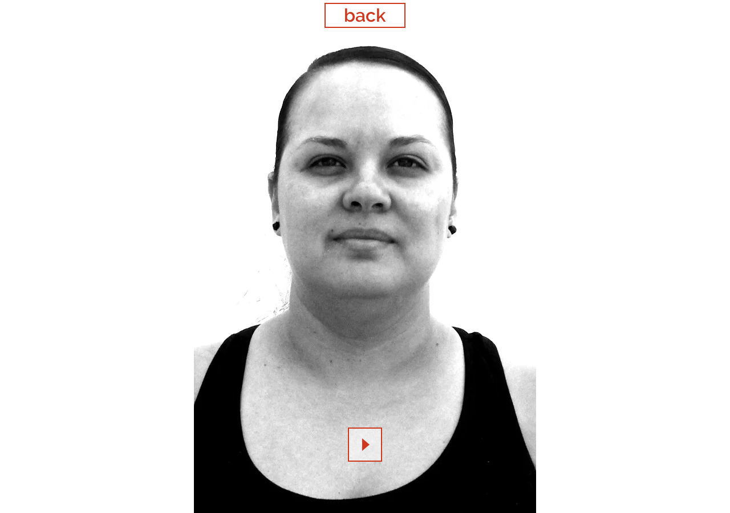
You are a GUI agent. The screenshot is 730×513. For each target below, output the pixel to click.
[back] (365, 15)
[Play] (365, 445)
